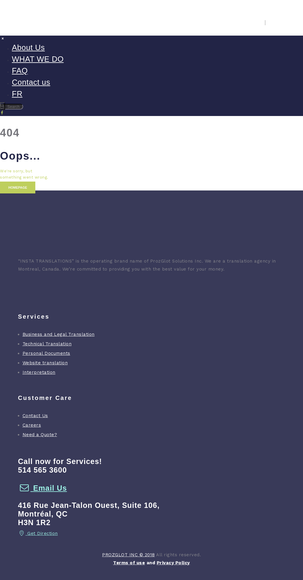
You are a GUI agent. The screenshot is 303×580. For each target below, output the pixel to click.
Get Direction (38, 533)
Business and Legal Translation (59, 334)
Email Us (42, 488)
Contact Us (35, 415)
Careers (32, 425)
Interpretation (39, 372)
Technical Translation (47, 344)
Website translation (45, 363)
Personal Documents (46, 353)
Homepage (17, 187)
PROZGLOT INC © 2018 (128, 554)
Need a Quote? (40, 434)
